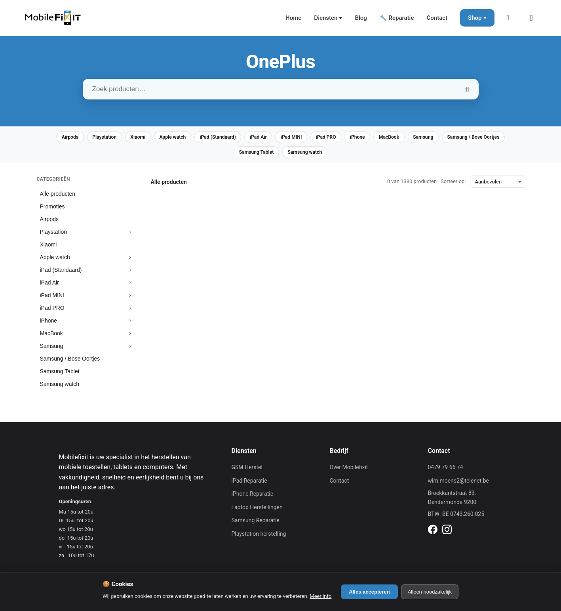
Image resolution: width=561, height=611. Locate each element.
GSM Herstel (247, 469)
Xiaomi (158, 138)
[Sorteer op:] (498, 184)
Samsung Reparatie (256, 522)
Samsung (477, 138)
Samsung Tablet (290, 154)
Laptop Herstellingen (257, 509)
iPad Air (292, 138)
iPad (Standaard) (247, 138)
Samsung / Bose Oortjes (227, 154)
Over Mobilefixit (349, 469)
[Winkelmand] (534, 18)
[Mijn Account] (510, 18)
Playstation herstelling (259, 536)
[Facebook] (432, 533)
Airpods (82, 138)
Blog (361, 17)
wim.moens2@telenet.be (458, 482)
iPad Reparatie (249, 482)
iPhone (404, 138)
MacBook (439, 138)
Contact (436, 17)
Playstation (120, 138)
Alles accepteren (369, 592)
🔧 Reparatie (397, 17)
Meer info (320, 596)
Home (293, 17)
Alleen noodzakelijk (430, 592)
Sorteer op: (453, 184)
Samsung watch (343, 154)
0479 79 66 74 (445, 469)
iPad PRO (368, 138)
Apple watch (197, 138)
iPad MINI (329, 138)
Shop (474, 17)
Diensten (325, 17)
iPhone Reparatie (253, 496)
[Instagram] (447, 533)
